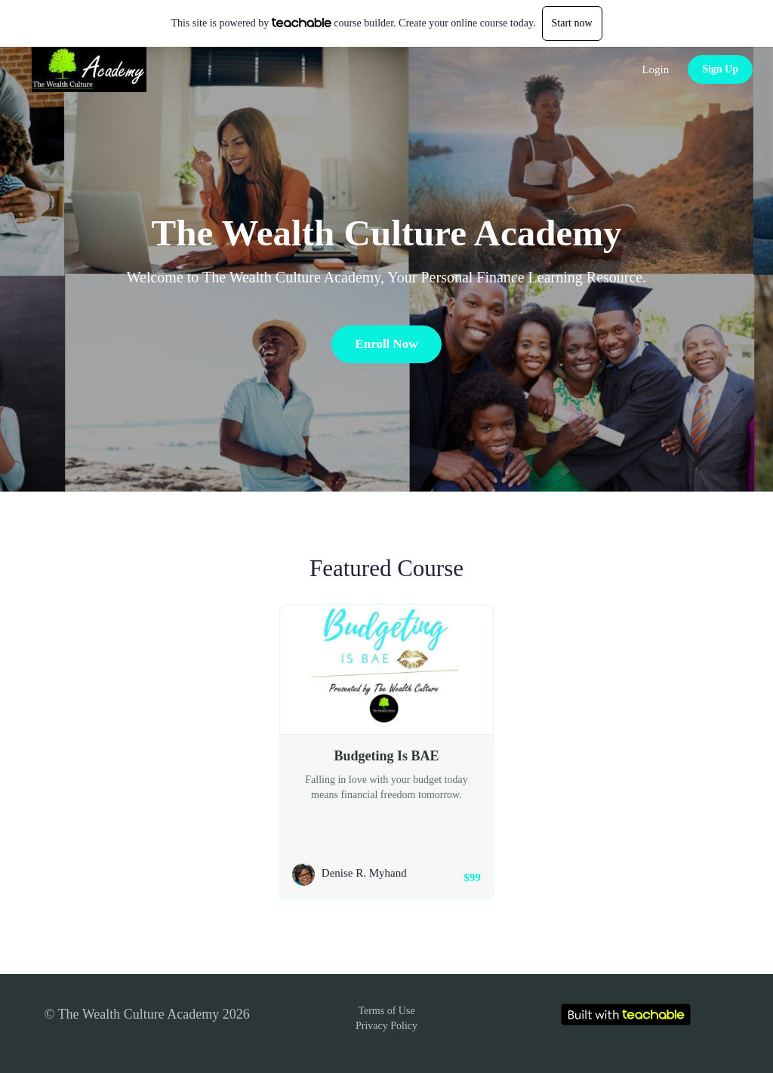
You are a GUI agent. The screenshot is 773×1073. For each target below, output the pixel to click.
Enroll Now (386, 344)
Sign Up (720, 69)
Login (655, 69)
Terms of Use (386, 1010)
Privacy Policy (386, 1025)
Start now (572, 23)
